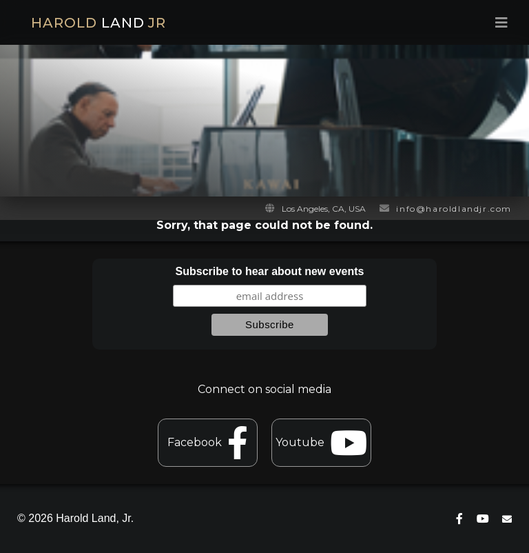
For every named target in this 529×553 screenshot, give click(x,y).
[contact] (507, 519)
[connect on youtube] (483, 519)
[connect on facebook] (459, 519)
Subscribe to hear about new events (270, 271)
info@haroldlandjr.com (454, 208)
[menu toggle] (392, 23)
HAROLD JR (98, 22)
